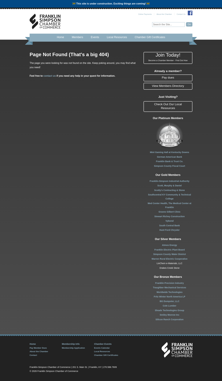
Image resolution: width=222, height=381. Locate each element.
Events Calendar (102, 348)
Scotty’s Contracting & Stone (169, 190)
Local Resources (117, 37)
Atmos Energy (169, 245)
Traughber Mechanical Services (169, 287)
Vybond (169, 221)
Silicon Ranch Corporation (170, 319)
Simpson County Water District (169, 254)
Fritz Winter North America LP (169, 296)
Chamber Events (103, 344)
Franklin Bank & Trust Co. (169, 161)
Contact (33, 355)
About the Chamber (164, 14)
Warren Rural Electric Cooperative (169, 259)
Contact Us (181, 14)
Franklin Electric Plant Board (169, 249)
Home (60, 37)
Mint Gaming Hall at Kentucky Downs (169, 152)
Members (77, 37)
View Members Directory (168, 85)
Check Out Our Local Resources (168, 106)
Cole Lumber (169, 305)
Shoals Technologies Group (169, 310)
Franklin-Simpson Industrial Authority (169, 181)
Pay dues (168, 77)
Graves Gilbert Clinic (169, 212)
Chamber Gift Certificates (150, 37)
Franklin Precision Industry (169, 283)
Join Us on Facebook (190, 13)
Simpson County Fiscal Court (169, 166)
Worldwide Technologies (170, 292)
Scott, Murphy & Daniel (169, 185)
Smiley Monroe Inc (169, 315)
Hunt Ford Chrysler (169, 230)
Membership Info (71, 344)
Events (95, 37)
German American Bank (169, 157)
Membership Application (73, 348)
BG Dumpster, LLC (169, 301)
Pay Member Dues (38, 348)
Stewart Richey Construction (169, 216)
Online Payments (145, 14)
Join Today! (168, 57)
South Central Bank (169, 225)
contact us (49, 76)
